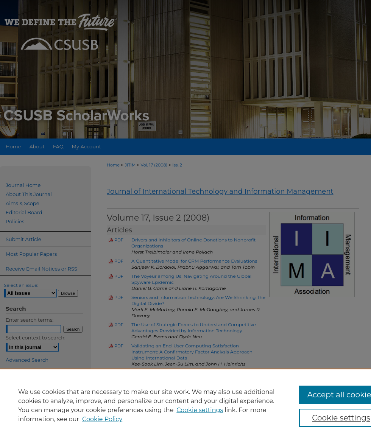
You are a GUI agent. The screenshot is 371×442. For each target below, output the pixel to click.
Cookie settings (199, 410)
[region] (185, 405)
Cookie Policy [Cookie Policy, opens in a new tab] (102, 419)
